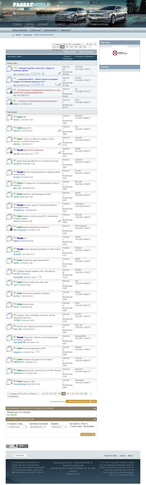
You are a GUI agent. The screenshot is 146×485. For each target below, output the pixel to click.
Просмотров (67, 59)
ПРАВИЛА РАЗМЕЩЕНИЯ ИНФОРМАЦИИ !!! (38, 101)
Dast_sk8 (17, 329)
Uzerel (16, 221)
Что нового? (58, 24)
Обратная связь (110, 455)
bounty (16, 119)
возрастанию (75, 426)
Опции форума (50, 30)
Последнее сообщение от (85, 56)
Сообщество (35, 30)
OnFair (16, 307)
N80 (24, 117)
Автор (19, 56)
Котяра (16, 177)
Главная (17, 24)
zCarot (77, 473)
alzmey (16, 296)
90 (91, 44)
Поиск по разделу (86, 52)
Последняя (57, 49)
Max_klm (17, 188)
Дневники (43, 24)
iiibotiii (16, 130)
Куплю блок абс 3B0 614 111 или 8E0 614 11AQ (37, 161)
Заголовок (11, 56)
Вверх (93, 401)
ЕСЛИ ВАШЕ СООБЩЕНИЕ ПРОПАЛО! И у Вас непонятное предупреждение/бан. (37, 91)
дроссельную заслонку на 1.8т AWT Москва (42, 370)
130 (94, 44)
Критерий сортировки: (39, 423)
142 (71, 47)
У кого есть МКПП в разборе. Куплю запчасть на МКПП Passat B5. (33, 140)
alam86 (16, 153)
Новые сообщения (19, 30)
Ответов (67, 56)
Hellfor (16, 263)
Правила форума (99, 24)
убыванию (89, 426)
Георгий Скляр (19, 384)
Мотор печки (28, 304)
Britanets (17, 254)
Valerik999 (18, 277)
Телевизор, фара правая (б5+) (36, 260)
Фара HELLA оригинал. (34, 150)
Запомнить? (63, 6)
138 (53, 47)
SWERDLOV (18, 362)
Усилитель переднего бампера (36, 293)
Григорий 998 (19, 342)
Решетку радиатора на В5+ (34, 348)
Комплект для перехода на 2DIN (37, 194)
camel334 (17, 163)
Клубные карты (78, 24)
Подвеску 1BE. (29, 381)
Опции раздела (70, 52)
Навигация (65, 30)
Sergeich (17, 352)
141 (66, 47)
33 (43, 73)
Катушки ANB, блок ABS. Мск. (36, 282)
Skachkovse (18, 373)
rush (15, 285)
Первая (76, 44)
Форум (29, 24)
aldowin (16, 240)
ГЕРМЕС (17, 320)
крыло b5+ (27, 128)
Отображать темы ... (15, 423)
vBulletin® (78, 465)
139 (58, 47)
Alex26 (16, 196)
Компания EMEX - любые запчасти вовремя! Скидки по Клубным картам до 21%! (35, 80)
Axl (14, 74)
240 (84, 47)
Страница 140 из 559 (62, 44)
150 (75, 47)
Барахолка (28, 35)
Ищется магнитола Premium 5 (36, 227)
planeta (16, 144)
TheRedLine (18, 210)
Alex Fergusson (20, 229)
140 (62, 47)
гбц (25, 238)
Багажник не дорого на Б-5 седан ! (38, 359)
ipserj (15, 104)
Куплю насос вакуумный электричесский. (35, 326)
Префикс (55, 423)
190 (80, 47)
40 (87, 44)
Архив (122, 455)
